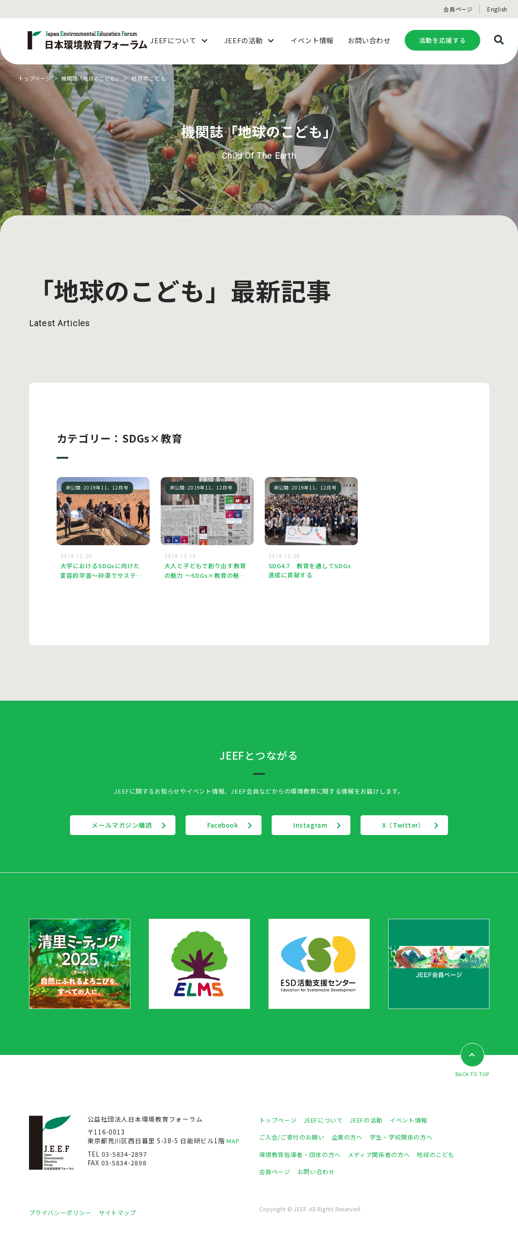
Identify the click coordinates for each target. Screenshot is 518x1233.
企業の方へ (353, 1137)
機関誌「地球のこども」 (96, 78)
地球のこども (447, 1155)
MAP (234, 1142)
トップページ (36, 78)
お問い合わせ (320, 1172)
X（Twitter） (422, 825)
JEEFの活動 (373, 1120)
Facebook (216, 825)
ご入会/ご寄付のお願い (294, 1137)
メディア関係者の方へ (387, 1155)
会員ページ (458, 9)
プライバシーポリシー (62, 1213)
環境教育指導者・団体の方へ (303, 1155)
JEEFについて (327, 1120)
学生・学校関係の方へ (410, 1137)
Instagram (316, 825)
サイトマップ (123, 1213)
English (497, 9)
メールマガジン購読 (104, 825)
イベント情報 (418, 1120)
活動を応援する (442, 40)
